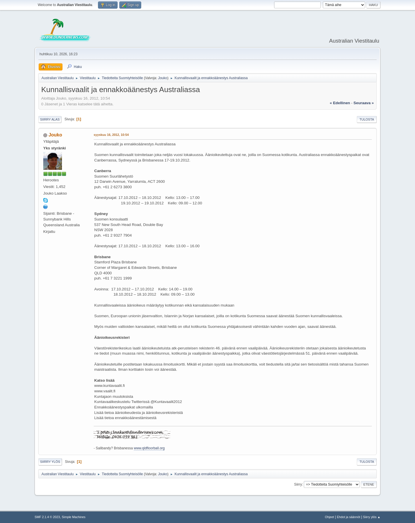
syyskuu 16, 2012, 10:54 (111, 134)
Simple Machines (73, 517)
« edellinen (340, 103)
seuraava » (364, 103)
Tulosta (366, 119)
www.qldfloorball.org (149, 448)
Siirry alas (50, 119)
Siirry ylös (50, 461)
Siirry (298, 484)
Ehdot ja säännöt (348, 517)
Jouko (162, 78)
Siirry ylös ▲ (371, 517)
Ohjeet (329, 517)
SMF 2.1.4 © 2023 (47, 517)
